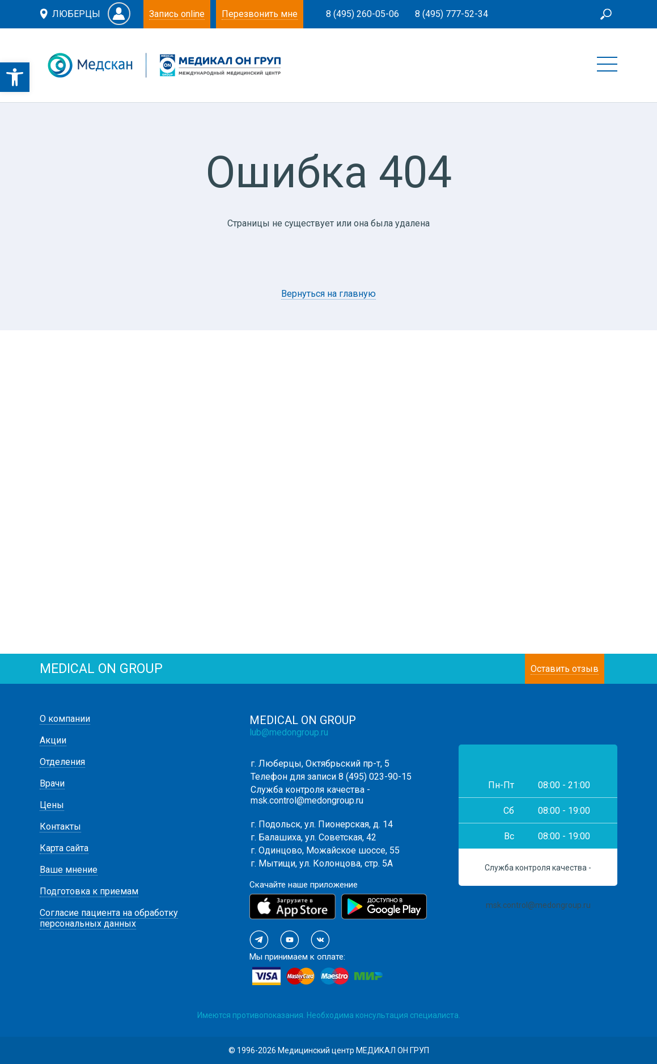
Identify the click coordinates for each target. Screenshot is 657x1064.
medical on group (101, 668)
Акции (53, 740)
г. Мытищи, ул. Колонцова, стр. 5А (322, 863)
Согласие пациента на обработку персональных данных (109, 918)
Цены (52, 805)
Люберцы (76, 14)
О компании (65, 718)
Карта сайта (64, 848)
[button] (14, 77)
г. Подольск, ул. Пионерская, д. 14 (322, 824)
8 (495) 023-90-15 (375, 776)
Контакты (60, 826)
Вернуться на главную (328, 293)
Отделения (62, 761)
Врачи (52, 783)
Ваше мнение (69, 869)
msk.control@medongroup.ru (307, 800)
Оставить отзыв (565, 668)
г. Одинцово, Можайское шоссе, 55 (325, 850)
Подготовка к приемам (89, 891)
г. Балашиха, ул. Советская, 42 (313, 837)
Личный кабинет (119, 13)
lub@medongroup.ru (288, 732)
